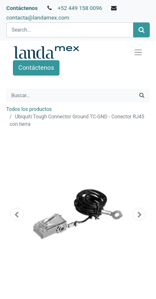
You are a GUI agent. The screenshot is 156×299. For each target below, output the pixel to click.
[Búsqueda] (141, 30)
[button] (17, 214)
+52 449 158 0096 (79, 8)
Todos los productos (29, 109)
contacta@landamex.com (37, 18)
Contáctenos (22, 8)
